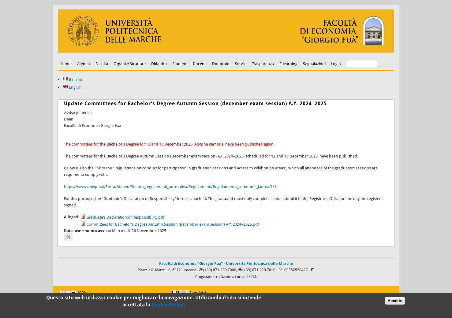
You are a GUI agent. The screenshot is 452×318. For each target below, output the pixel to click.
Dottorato (221, 63)
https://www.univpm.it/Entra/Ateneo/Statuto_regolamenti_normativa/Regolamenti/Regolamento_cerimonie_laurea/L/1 (170, 186)
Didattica (159, 63)
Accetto (394, 302)
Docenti (200, 63)
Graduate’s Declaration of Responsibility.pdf (125, 217)
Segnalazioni (314, 63)
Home (66, 63)
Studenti (179, 63)
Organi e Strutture (130, 63)
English (72, 87)
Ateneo (83, 63)
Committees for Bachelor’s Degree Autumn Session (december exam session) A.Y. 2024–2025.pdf (172, 224)
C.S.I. (253, 277)
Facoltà (101, 63)
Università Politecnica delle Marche (259, 263)
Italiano (72, 79)
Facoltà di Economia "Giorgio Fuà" (191, 263)
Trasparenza (263, 63)
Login (336, 63)
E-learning (288, 63)
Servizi (240, 63)
